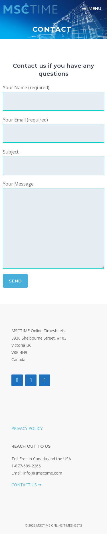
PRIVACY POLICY (27, 428)
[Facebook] (17, 380)
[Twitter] (31, 380)
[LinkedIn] (44, 380)
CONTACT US (26, 484)
